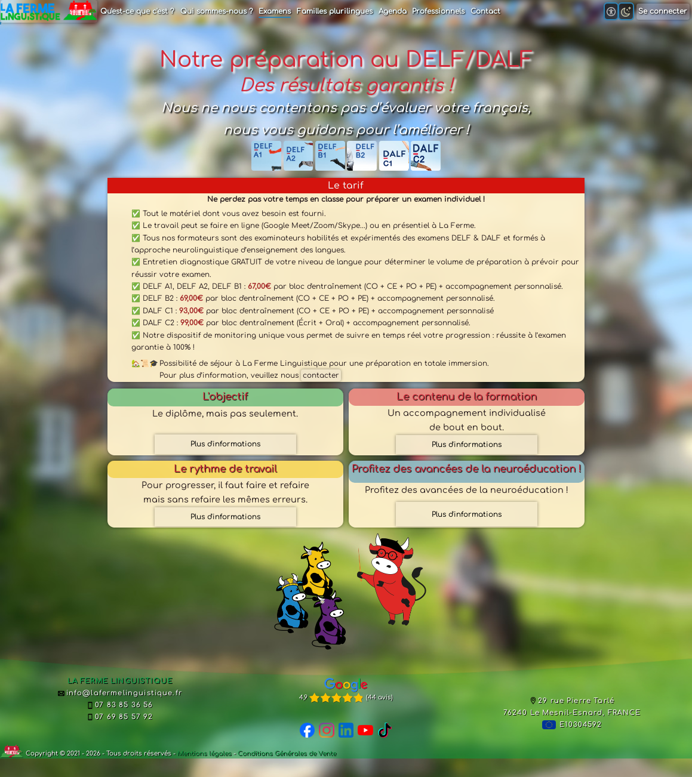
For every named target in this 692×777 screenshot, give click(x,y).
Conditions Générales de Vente (287, 753)
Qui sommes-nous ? (216, 11)
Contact (485, 11)
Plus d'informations (225, 444)
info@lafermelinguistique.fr (120, 693)
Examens (275, 11)
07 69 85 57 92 (120, 717)
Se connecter (662, 11)
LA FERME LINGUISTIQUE (120, 681)
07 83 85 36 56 (120, 705)
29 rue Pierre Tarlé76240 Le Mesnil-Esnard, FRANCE (572, 707)
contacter (321, 375)
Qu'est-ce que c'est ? (137, 11)
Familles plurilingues (335, 11)
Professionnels (438, 11)
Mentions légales (204, 753)
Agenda (393, 11)
